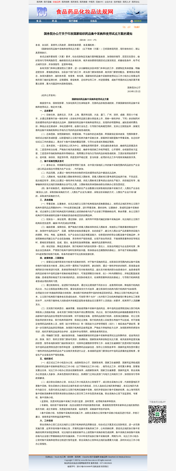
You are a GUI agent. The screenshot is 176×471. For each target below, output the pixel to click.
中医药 (91, 2)
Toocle (57, 457)
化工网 (63, 457)
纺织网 (70, 457)
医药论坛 (135, 2)
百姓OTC (99, 2)
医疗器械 (47, 2)
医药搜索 (83, 2)
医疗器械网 (94, 457)
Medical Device (125, 457)
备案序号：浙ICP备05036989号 (80, 466)
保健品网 (103, 457)
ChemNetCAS (113, 457)
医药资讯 (74, 2)
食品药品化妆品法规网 (73, 463)
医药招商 (65, 2)
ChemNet (85, 457)
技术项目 (117, 2)
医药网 (39, 2)
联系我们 (105, 466)
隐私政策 (97, 466)
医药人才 (126, 2)
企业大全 (108, 2)
